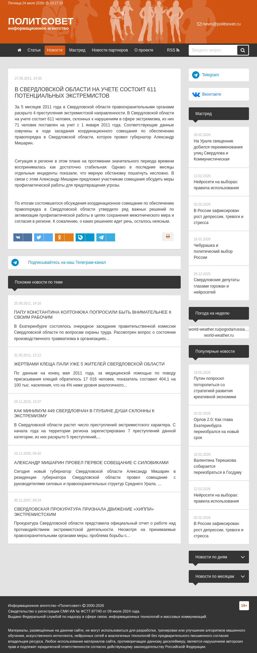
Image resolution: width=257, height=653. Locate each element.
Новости (55, 50)
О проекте (144, 50)
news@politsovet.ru (219, 23)
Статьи (33, 50)
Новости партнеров (110, 50)
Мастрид (77, 50)
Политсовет (40, 21)
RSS (173, 50)
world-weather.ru (219, 333)
